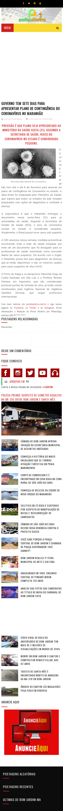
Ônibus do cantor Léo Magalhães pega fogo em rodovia (41, 688)
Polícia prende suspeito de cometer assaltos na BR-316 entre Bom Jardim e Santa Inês (31, 397)
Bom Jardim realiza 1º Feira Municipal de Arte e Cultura (38, 559)
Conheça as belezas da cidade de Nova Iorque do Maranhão (40, 492)
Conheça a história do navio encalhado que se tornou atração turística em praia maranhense (38, 461)
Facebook (18, 307)
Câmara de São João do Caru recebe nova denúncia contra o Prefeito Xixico (39, 527)
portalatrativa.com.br (36, 303)
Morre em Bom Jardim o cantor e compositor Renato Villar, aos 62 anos (40, 659)
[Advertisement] (31, 64)
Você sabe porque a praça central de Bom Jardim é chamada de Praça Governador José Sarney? (41, 544)
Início (7, 27)
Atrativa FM (16, 381)
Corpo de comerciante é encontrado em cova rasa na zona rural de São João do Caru (41, 478)
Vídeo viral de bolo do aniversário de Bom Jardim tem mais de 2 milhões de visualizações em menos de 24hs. (41, 642)
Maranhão (48, 118)
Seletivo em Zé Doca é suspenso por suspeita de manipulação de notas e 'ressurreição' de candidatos (40, 510)
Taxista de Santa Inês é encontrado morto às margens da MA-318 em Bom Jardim (40, 674)
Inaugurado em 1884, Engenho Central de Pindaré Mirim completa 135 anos (39, 576)
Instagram (49, 307)
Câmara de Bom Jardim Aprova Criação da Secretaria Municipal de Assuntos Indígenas (40, 444)
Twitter (33, 307)
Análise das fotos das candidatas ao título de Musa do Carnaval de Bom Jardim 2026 (41, 591)
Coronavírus (35, 118)
